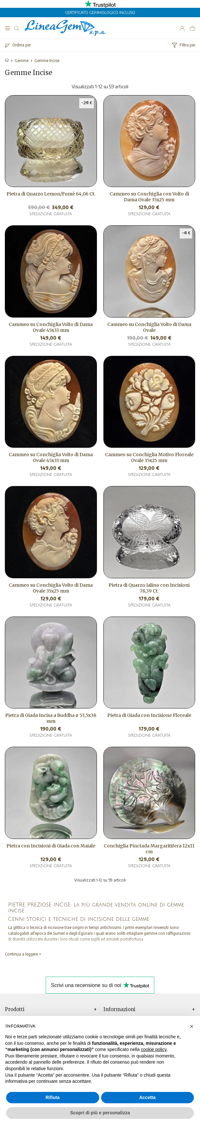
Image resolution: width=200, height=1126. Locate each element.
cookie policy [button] (154, 1049)
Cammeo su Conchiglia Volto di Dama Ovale (149, 327)
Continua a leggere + (23, 954)
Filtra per (183, 45)
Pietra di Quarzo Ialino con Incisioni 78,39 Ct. (149, 588)
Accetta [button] (147, 1097)
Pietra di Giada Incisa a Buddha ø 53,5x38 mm (50, 718)
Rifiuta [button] (52, 1097)
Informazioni (119, 1009)
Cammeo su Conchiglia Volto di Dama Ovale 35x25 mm (51, 588)
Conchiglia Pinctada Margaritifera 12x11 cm (149, 849)
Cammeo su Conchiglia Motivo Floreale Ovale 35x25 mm (149, 457)
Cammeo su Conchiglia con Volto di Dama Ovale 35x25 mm (149, 197)
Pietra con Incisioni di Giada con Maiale (50, 846)
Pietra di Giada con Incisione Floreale (149, 715)
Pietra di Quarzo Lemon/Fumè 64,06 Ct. (50, 194)
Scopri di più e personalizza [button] (100, 1112)
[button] (191, 1026)
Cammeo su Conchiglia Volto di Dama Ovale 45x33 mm (51, 327)
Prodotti (15, 1009)
